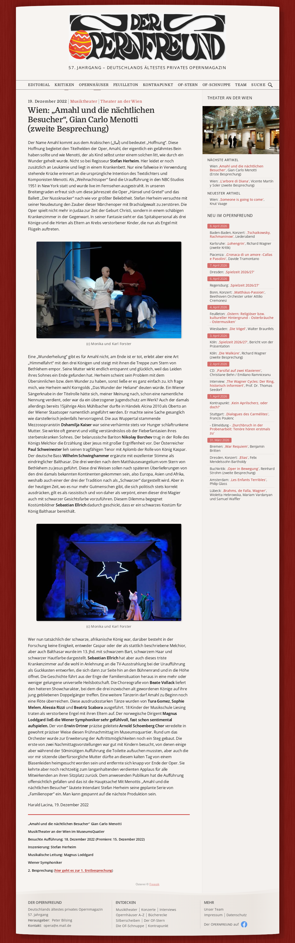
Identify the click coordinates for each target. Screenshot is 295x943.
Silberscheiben (128, 921)
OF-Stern (188, 85)
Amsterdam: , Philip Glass (238, 482)
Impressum (213, 915)
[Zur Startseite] (147, 37)
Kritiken (64, 85)
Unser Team (214, 909)
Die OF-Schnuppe (130, 926)
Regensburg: (234, 285)
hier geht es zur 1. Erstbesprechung (83, 870)
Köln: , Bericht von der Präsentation (241, 344)
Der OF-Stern (154, 921)
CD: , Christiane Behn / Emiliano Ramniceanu (240, 373)
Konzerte (148, 910)
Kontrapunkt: (239, 405)
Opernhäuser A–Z (130, 915)
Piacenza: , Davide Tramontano (241, 257)
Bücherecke (157, 915)
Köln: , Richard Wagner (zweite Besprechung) (238, 355)
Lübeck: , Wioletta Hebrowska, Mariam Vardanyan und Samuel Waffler (241, 495)
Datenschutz (236, 915)
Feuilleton (125, 85)
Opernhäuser (93, 85)
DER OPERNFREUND (45, 902)
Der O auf (221, 924)
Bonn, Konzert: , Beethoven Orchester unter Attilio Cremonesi (237, 296)
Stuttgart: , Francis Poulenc (239, 416)
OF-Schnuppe (217, 85)
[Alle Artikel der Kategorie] (240, 130)
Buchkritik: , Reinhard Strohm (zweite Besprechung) (242, 471)
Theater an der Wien (121, 101)
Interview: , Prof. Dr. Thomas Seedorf (242, 386)
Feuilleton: (242, 318)
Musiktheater (83, 101)
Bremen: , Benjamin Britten (237, 449)
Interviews (168, 910)
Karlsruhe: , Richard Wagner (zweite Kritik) (240, 246)
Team (241, 85)
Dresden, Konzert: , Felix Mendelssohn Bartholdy (233, 460)
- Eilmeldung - (240, 429)
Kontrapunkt (158, 85)
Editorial (39, 85)
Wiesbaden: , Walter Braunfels (242, 329)
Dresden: (232, 272)
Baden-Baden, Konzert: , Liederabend (240, 235)
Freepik (154, 884)
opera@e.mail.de (57, 925)
